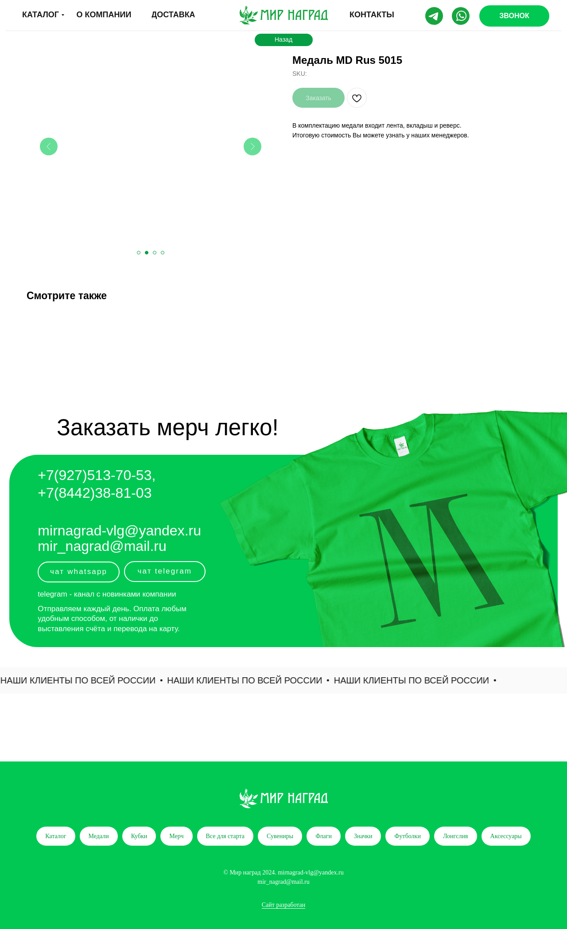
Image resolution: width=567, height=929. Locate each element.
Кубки (139, 836)
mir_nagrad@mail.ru (102, 546)
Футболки (407, 836)
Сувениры (280, 836)
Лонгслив (455, 836)
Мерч (176, 836)
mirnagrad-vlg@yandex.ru (119, 531)
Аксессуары (506, 836)
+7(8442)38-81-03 (94, 493)
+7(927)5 (66, 475)
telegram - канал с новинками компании (107, 594)
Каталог (55, 836)
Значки (363, 836)
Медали (99, 836)
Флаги (323, 836)
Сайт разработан (284, 905)
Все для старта (225, 836)
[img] (283, 15)
